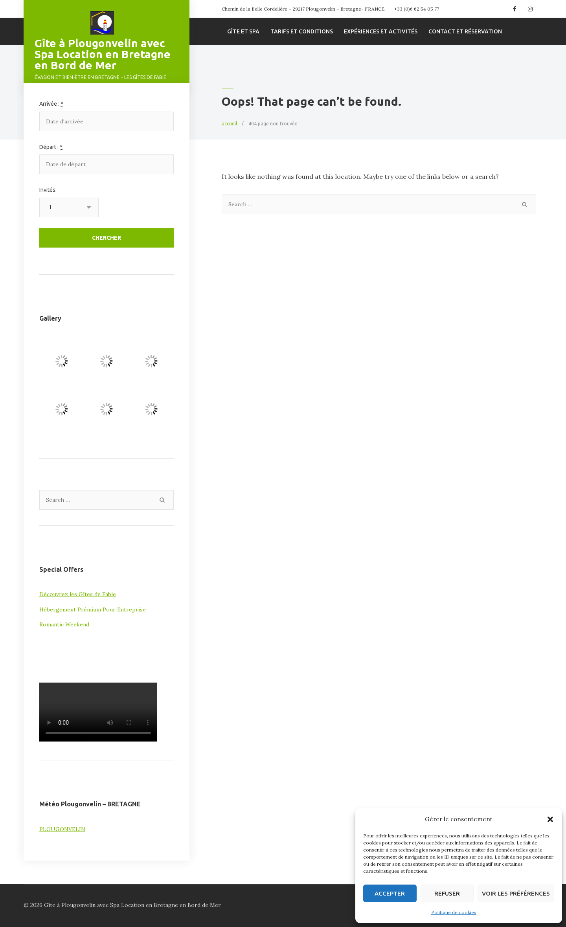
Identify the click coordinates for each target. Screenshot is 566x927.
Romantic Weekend (64, 624)
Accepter (390, 893)
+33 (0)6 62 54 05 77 (416, 9)
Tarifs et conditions (301, 31)
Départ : (50, 147)
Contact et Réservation (465, 31)
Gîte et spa (243, 31)
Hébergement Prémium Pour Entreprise (92, 609)
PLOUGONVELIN (62, 829)
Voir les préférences (516, 893)
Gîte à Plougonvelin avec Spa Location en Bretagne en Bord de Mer (103, 54)
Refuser (447, 893)
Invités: (48, 190)
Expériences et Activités (380, 31)
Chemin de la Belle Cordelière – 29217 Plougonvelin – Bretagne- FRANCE (303, 9)
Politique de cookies (453, 912)
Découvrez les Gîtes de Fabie (77, 594)
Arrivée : (51, 104)
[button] (550, 819)
